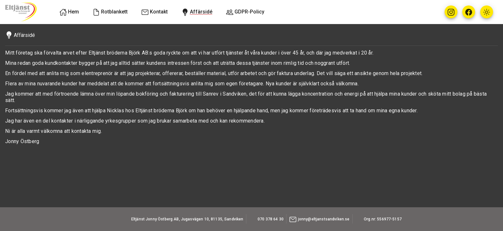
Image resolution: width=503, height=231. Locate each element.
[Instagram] (451, 11)
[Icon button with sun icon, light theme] (486, 11)
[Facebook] (468, 11)
